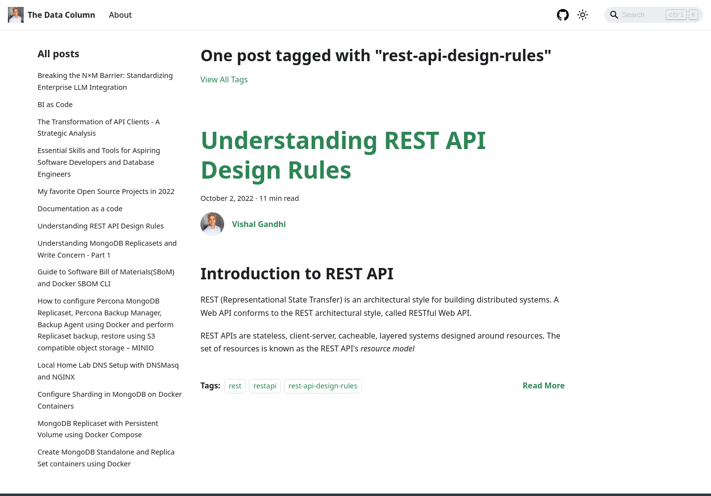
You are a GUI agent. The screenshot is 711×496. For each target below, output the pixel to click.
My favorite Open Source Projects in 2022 (106, 191)
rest (235, 385)
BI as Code (55, 104)
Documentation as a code (80, 208)
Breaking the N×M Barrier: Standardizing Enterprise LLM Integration (105, 81)
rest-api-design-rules (322, 385)
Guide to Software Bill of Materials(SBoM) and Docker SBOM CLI (106, 277)
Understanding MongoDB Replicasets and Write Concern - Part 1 (107, 249)
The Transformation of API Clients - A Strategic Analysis (99, 127)
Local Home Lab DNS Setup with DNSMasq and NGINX (108, 371)
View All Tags (224, 79)
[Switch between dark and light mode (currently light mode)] (583, 15)
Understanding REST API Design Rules (101, 225)
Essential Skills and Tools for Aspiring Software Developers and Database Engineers (99, 162)
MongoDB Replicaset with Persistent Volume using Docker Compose (98, 429)
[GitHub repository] (563, 15)
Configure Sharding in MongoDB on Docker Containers (110, 400)
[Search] (653, 15)
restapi (264, 385)
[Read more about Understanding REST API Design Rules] (544, 385)
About (120, 14)
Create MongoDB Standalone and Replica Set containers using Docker (106, 457)
